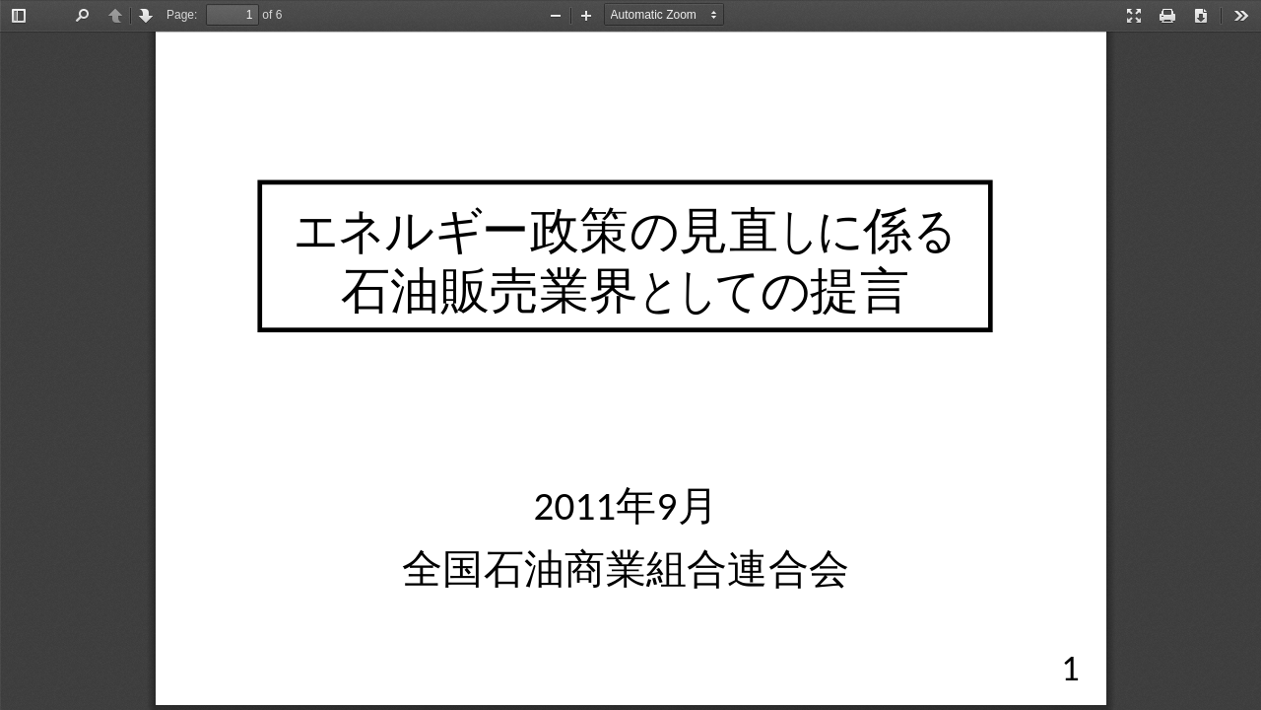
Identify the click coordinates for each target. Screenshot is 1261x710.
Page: (181, 15)
